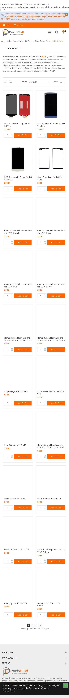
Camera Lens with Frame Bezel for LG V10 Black (18, 231)
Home (2, 41)
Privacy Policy (9, 691)
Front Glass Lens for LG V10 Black (50, 178)
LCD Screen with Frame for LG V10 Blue (51, 124)
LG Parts (28, 41)
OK (65, 685)
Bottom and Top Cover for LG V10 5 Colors (50, 550)
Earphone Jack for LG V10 (15, 391)
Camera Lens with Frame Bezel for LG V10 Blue (51, 231)
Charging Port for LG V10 (15, 603)
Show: (55, 81)
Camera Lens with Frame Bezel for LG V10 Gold (18, 285)
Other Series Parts (42, 41)
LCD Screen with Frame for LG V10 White (18, 178)
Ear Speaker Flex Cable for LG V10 (50, 392)
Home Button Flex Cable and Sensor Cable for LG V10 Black (18, 339)
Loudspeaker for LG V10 (15, 498)
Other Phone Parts (15, 41)
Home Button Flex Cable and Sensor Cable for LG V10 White (51, 339)
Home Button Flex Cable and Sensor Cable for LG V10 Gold (50, 446)
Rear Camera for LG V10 (15, 445)
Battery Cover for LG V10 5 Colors (49, 604)
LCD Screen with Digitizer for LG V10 (17, 124)
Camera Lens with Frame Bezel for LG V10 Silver (51, 285)
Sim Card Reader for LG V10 (16, 549)
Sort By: (24, 81)
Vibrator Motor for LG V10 (49, 498)
